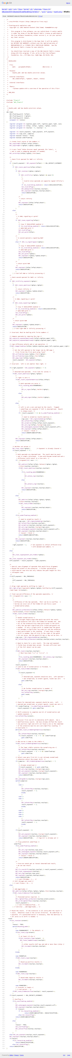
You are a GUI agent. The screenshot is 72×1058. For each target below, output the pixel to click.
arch (44, 12)
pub (10, 9)
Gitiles (11, 1055)
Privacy (16, 1055)
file (40, 16)
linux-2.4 (46, 9)
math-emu (58, 12)
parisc (49, 12)
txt (64, 1055)
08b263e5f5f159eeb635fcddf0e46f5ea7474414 (20, 12)
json (68, 1055)
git (31, 9)
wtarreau (38, 9)
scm (15, 9)
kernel (4, 9)
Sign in (68, 3)
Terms (22, 1055)
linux (20, 9)
